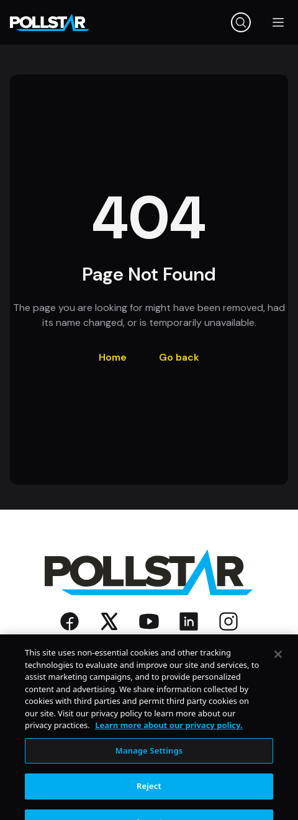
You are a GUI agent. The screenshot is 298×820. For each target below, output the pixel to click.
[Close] (278, 663)
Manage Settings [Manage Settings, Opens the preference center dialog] (149, 759)
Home (113, 357)
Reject (149, 795)
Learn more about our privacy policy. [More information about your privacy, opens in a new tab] (168, 734)
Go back (179, 357)
